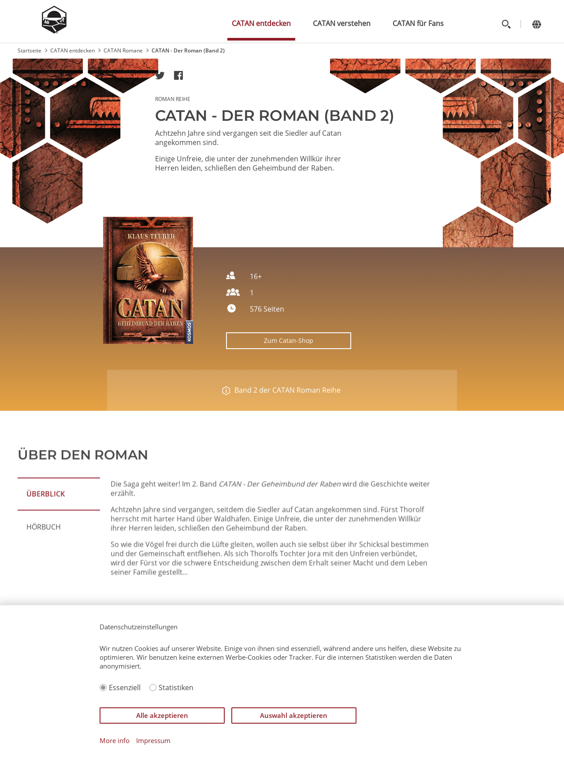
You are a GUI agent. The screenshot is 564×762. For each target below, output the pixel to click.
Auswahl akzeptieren (293, 715)
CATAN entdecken (261, 23)
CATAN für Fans (418, 23)
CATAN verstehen (342, 23)
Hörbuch (43, 555)
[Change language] (536, 24)
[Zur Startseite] (54, 31)
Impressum (153, 740)
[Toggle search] (506, 24)
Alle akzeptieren (162, 715)
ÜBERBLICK (45, 522)
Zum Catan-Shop (288, 351)
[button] (160, 75)
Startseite (29, 50)
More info (115, 740)
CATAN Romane (123, 50)
